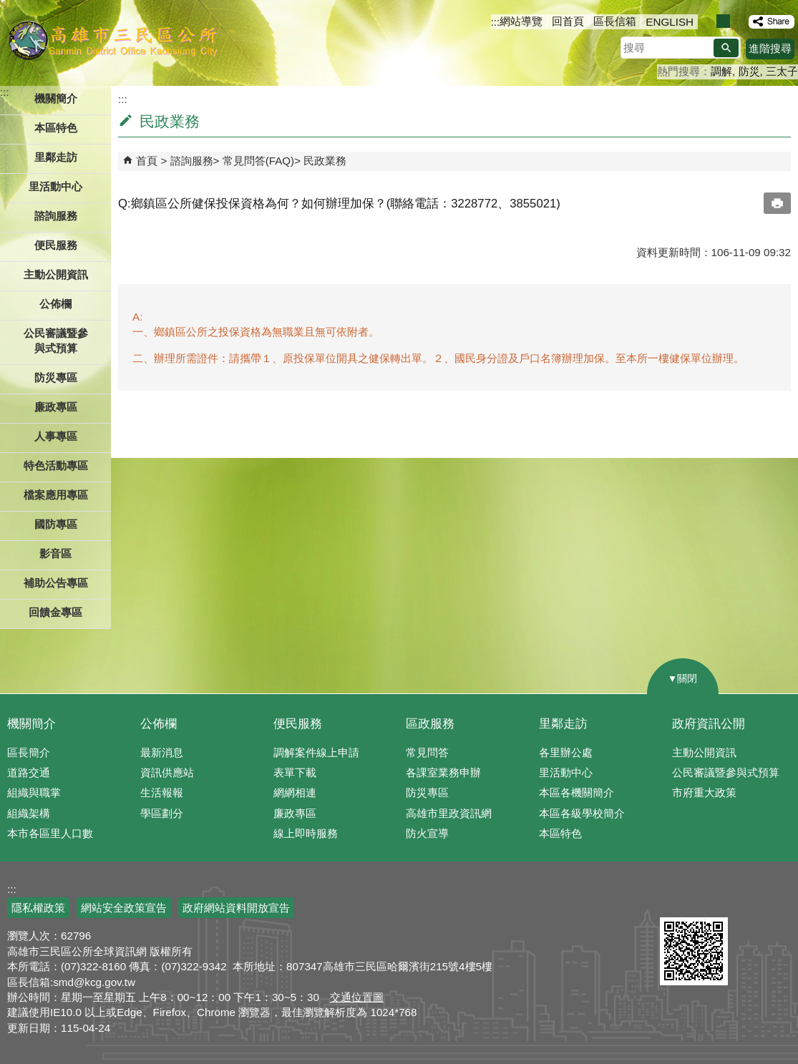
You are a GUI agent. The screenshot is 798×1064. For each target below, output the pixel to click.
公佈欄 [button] (55, 304)
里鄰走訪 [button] (55, 157)
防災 (749, 71)
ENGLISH (670, 22)
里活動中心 (55, 186)
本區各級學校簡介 (582, 813)
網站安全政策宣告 (124, 908)
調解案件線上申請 (316, 752)
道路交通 (28, 772)
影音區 (55, 553)
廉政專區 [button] (55, 407)
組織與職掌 (34, 792)
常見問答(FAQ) (259, 161)
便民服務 (297, 724)
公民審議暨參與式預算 (725, 772)
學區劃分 (161, 813)
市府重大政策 (704, 792)
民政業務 (324, 161)
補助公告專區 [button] (56, 583)
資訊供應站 (167, 772)
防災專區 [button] (55, 377)
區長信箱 (614, 21)
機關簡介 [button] (55, 98)
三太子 (782, 71)
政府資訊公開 (708, 724)
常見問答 (427, 752)
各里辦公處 (566, 752)
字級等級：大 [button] (738, 21)
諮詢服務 (191, 161)
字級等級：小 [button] (708, 21)
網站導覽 (521, 21)
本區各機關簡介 (576, 792)
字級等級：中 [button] (723, 21)
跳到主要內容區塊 (7, 7)
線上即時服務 (305, 833)
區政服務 (430, 724)
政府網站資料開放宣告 (236, 908)
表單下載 (294, 772)
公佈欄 (158, 724)
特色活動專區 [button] (56, 465)
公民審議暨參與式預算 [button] (56, 340)
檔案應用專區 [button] (56, 495)
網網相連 (294, 792)
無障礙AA (746, 900)
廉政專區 (294, 813)
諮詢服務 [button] (55, 216)
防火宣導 (427, 833)
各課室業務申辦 (443, 772)
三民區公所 (112, 39)
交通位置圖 (357, 997)
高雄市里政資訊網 (449, 813)
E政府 (675, 899)
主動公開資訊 (704, 752)
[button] (726, 48)
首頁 (146, 161)
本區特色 (560, 833)
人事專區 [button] (55, 436)
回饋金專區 (55, 612)
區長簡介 (28, 752)
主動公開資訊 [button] (56, 274)
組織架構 (28, 813)
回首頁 (568, 21)
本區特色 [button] (55, 128)
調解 (721, 71)
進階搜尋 (770, 48)
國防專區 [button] (55, 524)
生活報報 (161, 792)
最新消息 (161, 752)
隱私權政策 (38, 908)
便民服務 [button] (55, 245)
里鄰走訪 (563, 724)
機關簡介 (31, 724)
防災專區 (427, 792)
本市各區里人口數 (50, 833)
